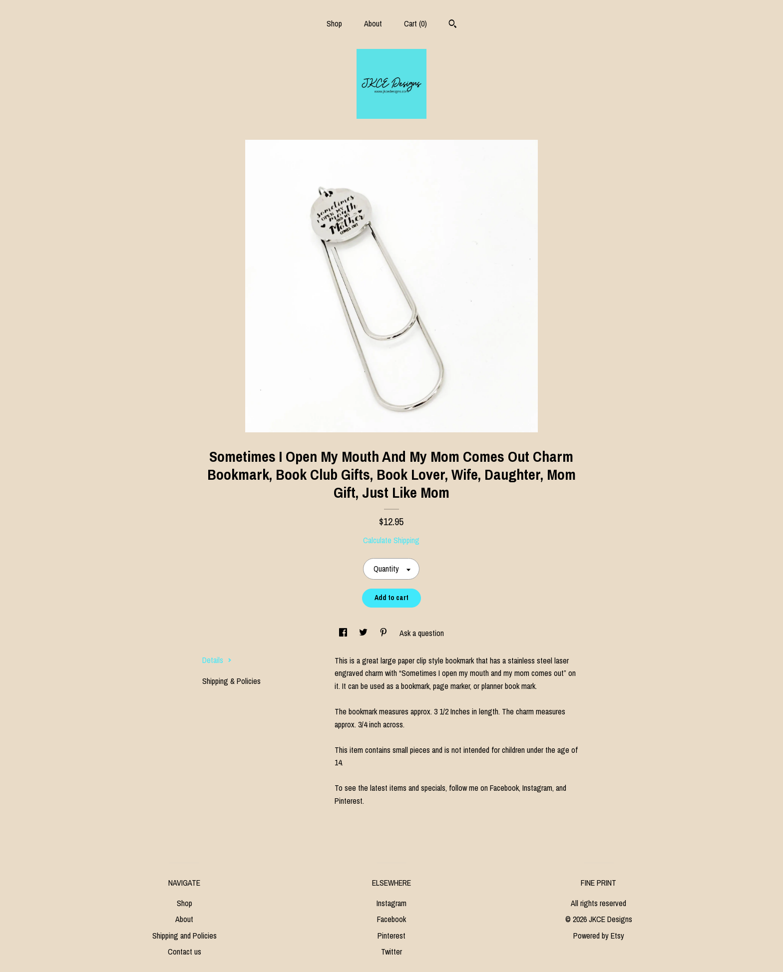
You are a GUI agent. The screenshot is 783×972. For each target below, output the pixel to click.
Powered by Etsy (598, 935)
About (373, 23)
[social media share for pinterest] (385, 633)
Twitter (391, 951)
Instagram (391, 903)
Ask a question (421, 633)
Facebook (391, 919)
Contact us (184, 951)
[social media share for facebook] (344, 633)
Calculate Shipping (391, 540)
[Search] (452, 24)
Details (217, 659)
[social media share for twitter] (364, 633)
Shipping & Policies (231, 680)
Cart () (415, 23)
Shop (334, 23)
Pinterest (391, 935)
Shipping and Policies (184, 935)
